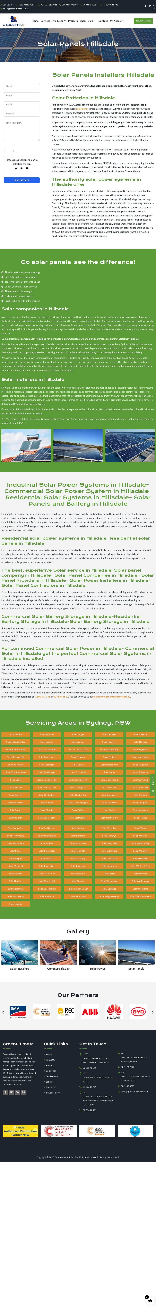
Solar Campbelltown (47, 749)
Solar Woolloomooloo (140, 896)
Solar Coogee (78, 734)
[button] (59, 21)
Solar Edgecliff (109, 742)
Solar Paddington (47, 828)
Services (45, 20)
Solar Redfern (78, 828)
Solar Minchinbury (15, 835)
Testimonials (52, 1076)
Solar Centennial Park (47, 780)
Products (59, 20)
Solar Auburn (16, 734)
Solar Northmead (16, 896)
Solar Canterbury (47, 757)
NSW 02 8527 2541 (27, 5)
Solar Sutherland (109, 851)
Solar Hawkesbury (109, 817)
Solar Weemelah (140, 858)
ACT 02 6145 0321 (49, 5)
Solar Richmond (78, 835)
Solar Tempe (109, 873)
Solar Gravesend (109, 787)
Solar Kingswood (140, 772)
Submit (22, 180)
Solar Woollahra (140, 888)
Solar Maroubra (140, 810)
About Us (50, 1060)
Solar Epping (109, 757)
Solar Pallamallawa (47, 835)
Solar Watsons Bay (140, 843)
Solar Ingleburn (140, 749)
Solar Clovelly (46, 810)
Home (35, 20)
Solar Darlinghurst (78, 787)
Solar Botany (16, 787)
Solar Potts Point (47, 873)
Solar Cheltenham (47, 795)
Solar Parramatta (47, 851)
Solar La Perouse (140, 787)
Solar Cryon (78, 764)
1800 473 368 (42, 696)
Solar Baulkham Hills (15, 749)
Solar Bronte (16, 810)
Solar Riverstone (78, 843)
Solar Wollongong (140, 881)
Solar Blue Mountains (16, 772)
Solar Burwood (47, 734)
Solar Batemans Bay (15, 742)
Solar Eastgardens (78, 817)
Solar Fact (51, 1071)
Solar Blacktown (15, 764)
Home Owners (11, 146)
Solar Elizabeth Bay (109, 749)
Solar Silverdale (109, 828)
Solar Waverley (140, 851)
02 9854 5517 (60, 696)
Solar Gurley (109, 810)
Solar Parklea (47, 843)
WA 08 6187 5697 (70, 5)
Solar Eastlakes (109, 734)
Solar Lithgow (140, 795)
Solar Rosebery (78, 866)
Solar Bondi (15, 780)
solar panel (82, 108)
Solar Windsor (140, 873)
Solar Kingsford (140, 764)
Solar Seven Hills (78, 896)
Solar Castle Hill (46, 764)
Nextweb (114, 1157)
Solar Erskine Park (109, 764)
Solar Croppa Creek (78, 749)
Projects (73, 20)
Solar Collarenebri (46, 817)
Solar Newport (15, 881)
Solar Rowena (78, 881)
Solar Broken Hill (15, 802)
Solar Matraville (15, 828)
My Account (117, 20)
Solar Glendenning (109, 780)
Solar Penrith (47, 858)
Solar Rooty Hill (78, 851)
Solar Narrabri (15, 873)
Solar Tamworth (109, 866)
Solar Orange (15, 904)
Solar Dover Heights (78, 802)
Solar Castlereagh (46, 772)
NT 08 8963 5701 (110, 5)
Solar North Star (15, 888)
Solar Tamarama (109, 858)
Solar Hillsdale (140, 734)
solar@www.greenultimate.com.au (111, 696)
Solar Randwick (47, 896)
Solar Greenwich (109, 802)
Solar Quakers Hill (46, 881)
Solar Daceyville (78, 772)
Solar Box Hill (15, 795)
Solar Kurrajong (140, 780)
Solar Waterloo (140, 835)
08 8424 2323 (127, 1067)
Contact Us (51, 1087)
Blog (92, 20)
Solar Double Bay (78, 795)
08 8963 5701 (89, 1087)
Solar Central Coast (47, 787)
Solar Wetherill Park (140, 866)
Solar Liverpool (140, 802)
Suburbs (50, 1082)
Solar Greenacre (109, 795)
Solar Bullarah (15, 817)
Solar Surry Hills (109, 843)
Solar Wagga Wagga (109, 896)
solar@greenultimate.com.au (16, 9)
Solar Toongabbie (109, 881)
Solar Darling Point (78, 780)
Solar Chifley (47, 802)
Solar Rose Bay (78, 858)
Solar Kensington (140, 757)
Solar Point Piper (47, 866)
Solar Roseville (78, 873)
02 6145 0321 (89, 1110)
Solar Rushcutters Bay (78, 888)
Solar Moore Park (15, 843)
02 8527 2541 (89, 1068)
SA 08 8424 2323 (90, 5)
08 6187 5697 (127, 1086)
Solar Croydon (78, 757)
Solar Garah (109, 772)
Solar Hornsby (140, 742)
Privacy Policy (53, 1093)
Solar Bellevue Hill (15, 757)
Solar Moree (16, 851)
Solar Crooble (78, 742)
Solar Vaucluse (109, 888)
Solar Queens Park (47, 888)
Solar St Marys (109, 835)
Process (50, 1065)
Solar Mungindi (16, 866)
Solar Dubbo (78, 810)
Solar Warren (140, 828)
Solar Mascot (140, 817)
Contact (103, 20)
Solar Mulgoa (15, 858)
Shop (83, 20)
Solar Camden (46, 742)
